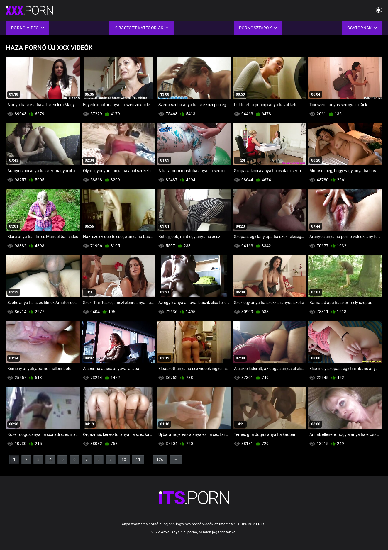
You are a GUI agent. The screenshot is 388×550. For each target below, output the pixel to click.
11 (138, 459)
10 (123, 459)
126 (159, 459)
